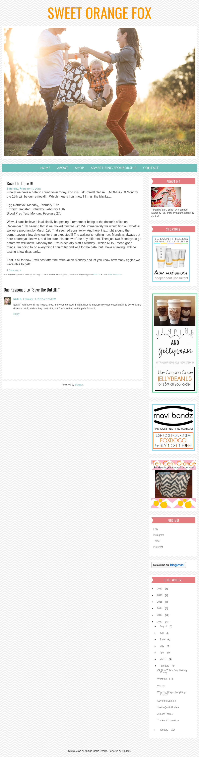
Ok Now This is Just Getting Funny (172, 671)
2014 (160, 608)
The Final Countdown (168, 720)
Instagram (158, 535)
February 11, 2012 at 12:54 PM (39, 299)
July (162, 632)
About (62, 168)
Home (45, 168)
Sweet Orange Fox (99, 12)
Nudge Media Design (96, 751)
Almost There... (165, 714)
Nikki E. (17, 299)
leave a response (115, 275)
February (165, 665)
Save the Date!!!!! (166, 700)
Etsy (155, 529)
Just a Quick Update (168, 707)
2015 (160, 601)
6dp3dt (161, 685)
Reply (16, 314)
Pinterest (158, 547)
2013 (160, 615)
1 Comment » (14, 270)
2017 (160, 588)
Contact (151, 168)
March (163, 659)
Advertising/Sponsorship (114, 168)
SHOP (79, 168)
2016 (160, 595)
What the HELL (165, 679)
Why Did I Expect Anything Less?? (171, 693)
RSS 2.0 (96, 275)
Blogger (79, 384)
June (162, 639)
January (164, 729)
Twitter (156, 541)
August (164, 626)
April (162, 652)
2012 (160, 621)
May (162, 646)
